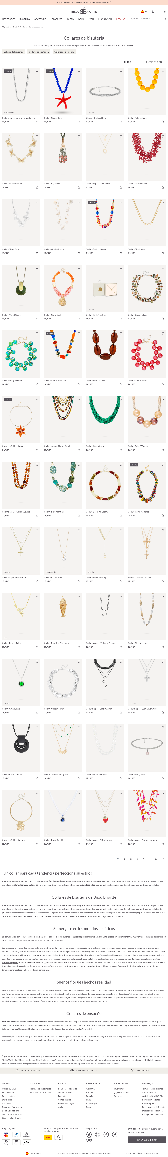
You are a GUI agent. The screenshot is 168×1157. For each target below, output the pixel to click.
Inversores (119, 1088)
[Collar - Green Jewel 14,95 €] (21, 687)
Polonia (89, 1107)
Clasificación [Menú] (154, 62)
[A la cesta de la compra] (37, 122)
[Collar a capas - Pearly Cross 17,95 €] (21, 556)
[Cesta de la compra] (165, 12)
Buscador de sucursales (40, 1092)
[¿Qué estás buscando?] (148, 18)
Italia (88, 1099)
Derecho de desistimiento (153, 1107)
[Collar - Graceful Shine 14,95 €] (21, 162)
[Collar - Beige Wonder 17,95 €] (147, 425)
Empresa (118, 1096)
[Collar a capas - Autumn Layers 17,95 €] (21, 490)
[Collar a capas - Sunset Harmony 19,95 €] (147, 819)
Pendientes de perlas (67, 1088)
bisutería (60, 940)
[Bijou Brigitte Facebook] (106, 1134)
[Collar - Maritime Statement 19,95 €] (63, 622)
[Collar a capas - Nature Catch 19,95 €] (63, 425)
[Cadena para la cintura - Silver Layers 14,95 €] (21, 97)
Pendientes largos (66, 1103)
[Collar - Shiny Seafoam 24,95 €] (21, 359)
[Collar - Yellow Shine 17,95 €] (147, 97)
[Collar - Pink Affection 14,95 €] (105, 294)
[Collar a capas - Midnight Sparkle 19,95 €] (105, 622)
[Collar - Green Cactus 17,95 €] (105, 425)
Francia (89, 1096)
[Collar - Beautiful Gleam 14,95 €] (105, 490)
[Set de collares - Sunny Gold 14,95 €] (63, 753)
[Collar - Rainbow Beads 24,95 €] (147, 490)
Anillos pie (63, 1107)
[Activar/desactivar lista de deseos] (37, 71)
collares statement (144, 990)
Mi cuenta (6, 1103)
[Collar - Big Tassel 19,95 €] (63, 162)
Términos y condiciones (152, 1088)
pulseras (40, 970)
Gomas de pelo (65, 1092)
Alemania (90, 1088)
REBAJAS (120, 19)
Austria (89, 1092)
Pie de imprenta (149, 1103)
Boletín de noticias (10, 1110)
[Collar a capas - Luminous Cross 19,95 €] (147, 687)
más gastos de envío (81, 1153)
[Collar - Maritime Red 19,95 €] (147, 162)
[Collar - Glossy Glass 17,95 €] (147, 294)
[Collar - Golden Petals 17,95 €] (63, 228)
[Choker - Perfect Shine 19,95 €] (105, 97)
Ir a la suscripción (147, 1140)
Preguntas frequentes (12, 1107)
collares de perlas (10, 962)
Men (91, 19)
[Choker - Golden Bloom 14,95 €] (21, 425)
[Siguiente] (163, 859)
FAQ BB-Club (8, 1092)
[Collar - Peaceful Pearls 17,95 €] (105, 753)
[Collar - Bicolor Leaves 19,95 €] (147, 622)
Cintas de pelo (64, 1099)
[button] (152, 12)
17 (156, 858)
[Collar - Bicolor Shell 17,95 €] (63, 556)
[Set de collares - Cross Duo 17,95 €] (147, 556)
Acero (70, 19)
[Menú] (126, 62)
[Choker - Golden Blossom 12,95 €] (21, 819)
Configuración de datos (152, 1114)
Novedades (8, 19)
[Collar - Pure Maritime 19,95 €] (63, 490)
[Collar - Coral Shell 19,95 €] (63, 294)
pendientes (26, 970)
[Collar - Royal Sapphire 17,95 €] (63, 819)
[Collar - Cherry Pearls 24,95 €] (147, 359)
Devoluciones (8, 1099)
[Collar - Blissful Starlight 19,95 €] (105, 556)
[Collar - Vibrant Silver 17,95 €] (63, 687)
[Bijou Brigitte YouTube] (89, 1139)
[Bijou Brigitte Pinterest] (115, 1134)
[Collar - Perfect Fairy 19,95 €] (21, 622)
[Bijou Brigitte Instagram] (98, 1134)
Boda (81, 19)
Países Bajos (91, 1103)
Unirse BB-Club (9, 1088)
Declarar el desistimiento (153, 1110)
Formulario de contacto (40, 1088)
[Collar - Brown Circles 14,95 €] (105, 359)
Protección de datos (151, 1099)
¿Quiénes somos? (122, 1092)
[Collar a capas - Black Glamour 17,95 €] (105, 687)
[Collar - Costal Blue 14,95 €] (63, 97)
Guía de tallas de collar (12, 1118)
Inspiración (105, 19)
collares (90, 1036)
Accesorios (40, 19)
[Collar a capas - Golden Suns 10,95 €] (105, 162)
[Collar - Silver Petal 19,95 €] (21, 228)
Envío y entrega (9, 1096)
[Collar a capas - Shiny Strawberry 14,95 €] (105, 819)
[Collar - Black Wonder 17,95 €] (21, 753)
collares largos (26, 936)
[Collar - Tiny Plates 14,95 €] (147, 228)
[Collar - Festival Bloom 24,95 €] (105, 228)
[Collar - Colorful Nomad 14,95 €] (63, 359)
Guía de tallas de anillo (12, 1114)
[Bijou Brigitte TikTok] (89, 1134)
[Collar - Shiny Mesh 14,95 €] (147, 753)
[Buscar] (165, 19)
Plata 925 (57, 19)
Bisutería (24, 19)
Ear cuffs (62, 1096)
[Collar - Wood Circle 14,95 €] (21, 294)
